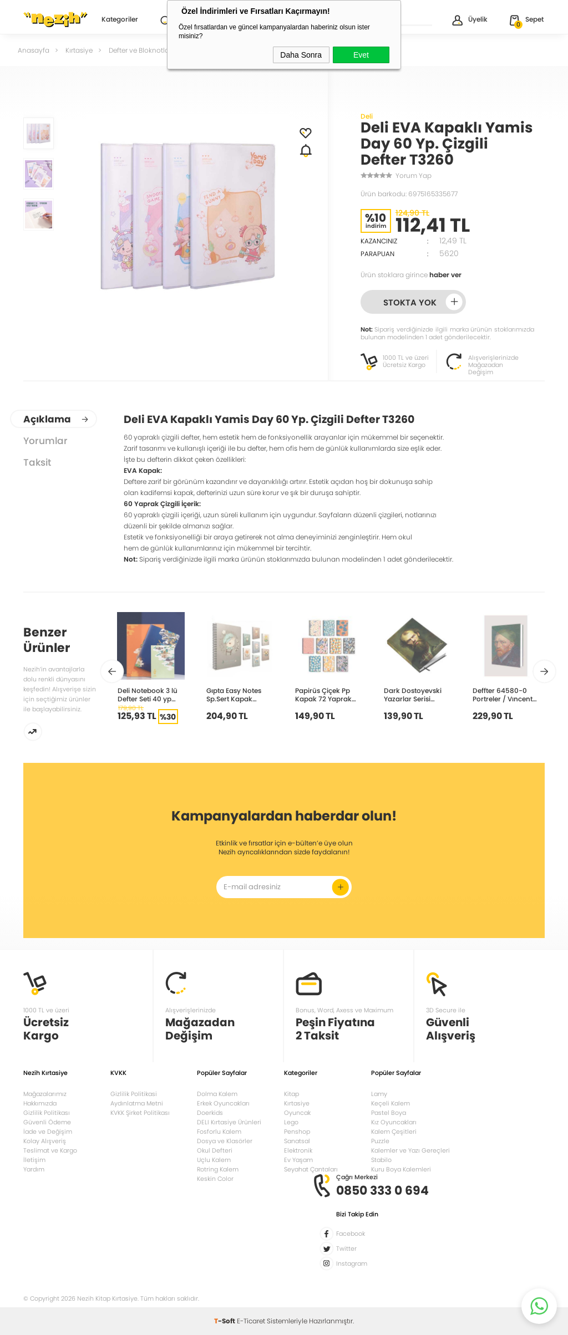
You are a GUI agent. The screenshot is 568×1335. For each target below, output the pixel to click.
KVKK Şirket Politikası (140, 1112)
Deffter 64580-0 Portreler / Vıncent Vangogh (502, 694)
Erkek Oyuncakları (223, 1103)
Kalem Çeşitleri (394, 1131)
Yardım (33, 1169)
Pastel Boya (388, 1112)
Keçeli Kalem (390, 1103)
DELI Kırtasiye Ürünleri (229, 1122)
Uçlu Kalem (214, 1159)
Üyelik (469, 20)
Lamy (379, 1093)
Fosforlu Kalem (219, 1131)
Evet (361, 54)
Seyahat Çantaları (311, 1169)
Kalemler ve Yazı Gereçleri (410, 1150)
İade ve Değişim (47, 1131)
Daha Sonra (301, 54)
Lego (291, 1122)
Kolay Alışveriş (44, 1141)
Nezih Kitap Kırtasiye (55, 19)
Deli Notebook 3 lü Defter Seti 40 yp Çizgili (148, 694)
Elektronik (298, 1150)
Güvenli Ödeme (47, 1122)
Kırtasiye (297, 1103)
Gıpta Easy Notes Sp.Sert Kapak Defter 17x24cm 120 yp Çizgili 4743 (237, 694)
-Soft (225, 1321)
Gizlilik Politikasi (133, 1093)
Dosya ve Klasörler (224, 1141)
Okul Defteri (214, 1150)
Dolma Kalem (217, 1093)
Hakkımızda (40, 1103)
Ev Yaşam (298, 1159)
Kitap (291, 1093)
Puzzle (380, 1141)
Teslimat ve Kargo (50, 1150)
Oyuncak (297, 1112)
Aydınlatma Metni (136, 1103)
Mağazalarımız (45, 1093)
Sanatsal (297, 1141)
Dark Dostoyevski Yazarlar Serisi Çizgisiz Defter (413, 694)
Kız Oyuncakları (394, 1122)
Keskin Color (215, 1178)
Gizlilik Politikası (46, 1112)
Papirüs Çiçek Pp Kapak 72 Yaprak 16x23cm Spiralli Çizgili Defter (323, 694)
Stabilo (381, 1159)
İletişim (34, 1159)
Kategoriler (120, 20)
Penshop (297, 1131)
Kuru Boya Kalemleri (401, 1169)
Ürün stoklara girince (411, 274)
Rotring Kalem (218, 1169)
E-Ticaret (251, 1321)
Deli (367, 116)
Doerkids (210, 1112)
